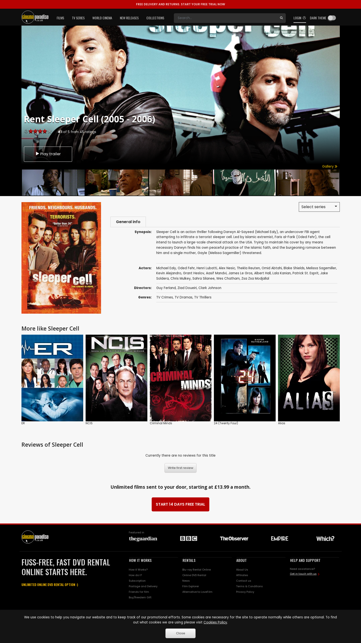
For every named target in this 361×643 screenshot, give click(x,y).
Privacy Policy (245, 592)
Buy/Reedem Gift (140, 597)
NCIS (89, 423)
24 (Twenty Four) (226, 423)
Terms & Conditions (249, 586)
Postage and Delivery (143, 586)
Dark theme (318, 17)
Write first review (180, 468)
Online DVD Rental (194, 575)
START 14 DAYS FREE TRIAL (180, 504)
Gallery (329, 166)
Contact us (243, 581)
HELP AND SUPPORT (305, 560)
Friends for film (139, 592)
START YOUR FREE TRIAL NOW (180, 4)
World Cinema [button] (102, 17)
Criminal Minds (161, 423)
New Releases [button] (129, 17)
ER (23, 423)
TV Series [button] (78, 17)
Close (180, 633)
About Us (242, 570)
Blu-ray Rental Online (196, 570)
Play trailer (48, 153)
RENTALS (189, 560)
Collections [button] (155, 17)
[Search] (225, 18)
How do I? (135, 575)
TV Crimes (164, 298)
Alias (281, 423)
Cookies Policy (215, 622)
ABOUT (241, 560)
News (186, 581)
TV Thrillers (202, 298)
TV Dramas (183, 298)
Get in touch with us (303, 574)
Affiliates (242, 575)
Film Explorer (190, 586)
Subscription (137, 581)
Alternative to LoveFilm (197, 592)
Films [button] (60, 17)
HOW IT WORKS (140, 560)
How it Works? (138, 570)
